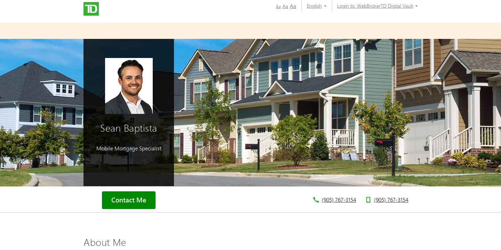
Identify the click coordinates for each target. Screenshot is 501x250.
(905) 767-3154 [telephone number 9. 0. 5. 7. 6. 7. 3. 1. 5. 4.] (339, 199)
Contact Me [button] (128, 200)
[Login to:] (375, 5)
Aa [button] (278, 6)
